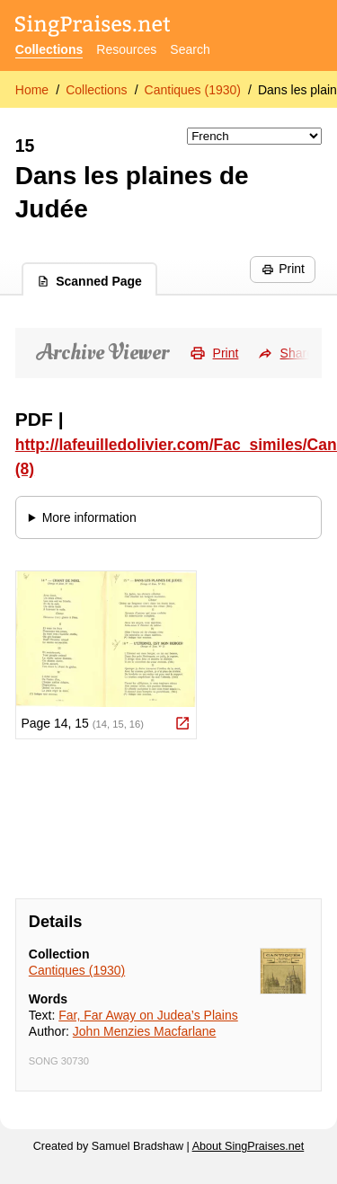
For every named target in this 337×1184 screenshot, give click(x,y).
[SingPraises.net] (93, 27)
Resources (126, 49)
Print (283, 268)
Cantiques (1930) (193, 90)
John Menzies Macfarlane (145, 1031)
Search (189, 49)
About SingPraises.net (248, 1146)
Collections (49, 49)
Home (32, 90)
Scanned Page (89, 281)
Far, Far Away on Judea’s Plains (147, 1015)
